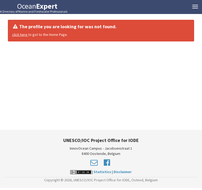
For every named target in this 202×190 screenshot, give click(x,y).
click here (20, 34)
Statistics (102, 171)
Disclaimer (123, 171)
